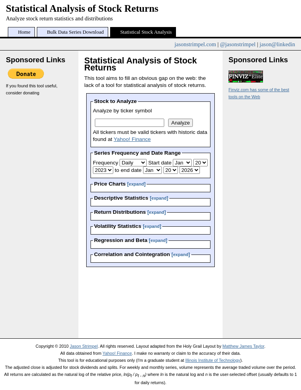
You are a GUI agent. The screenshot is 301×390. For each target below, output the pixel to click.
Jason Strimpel (84, 346)
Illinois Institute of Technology (212, 360)
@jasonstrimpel (238, 44)
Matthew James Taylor (244, 346)
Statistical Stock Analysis (146, 32)
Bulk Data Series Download (75, 32)
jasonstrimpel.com (195, 44)
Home (24, 32)
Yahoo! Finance (132, 139)
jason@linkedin (277, 44)
